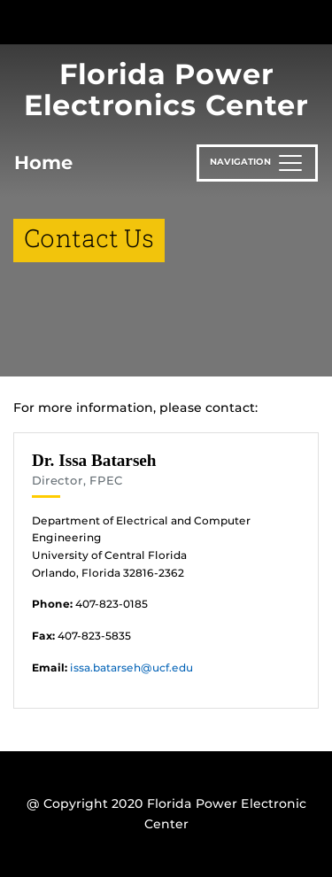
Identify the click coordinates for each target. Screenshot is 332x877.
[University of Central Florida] (135, 21)
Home (43, 162)
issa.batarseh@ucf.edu (131, 667)
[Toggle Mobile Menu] (314, 21)
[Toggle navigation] (257, 163)
